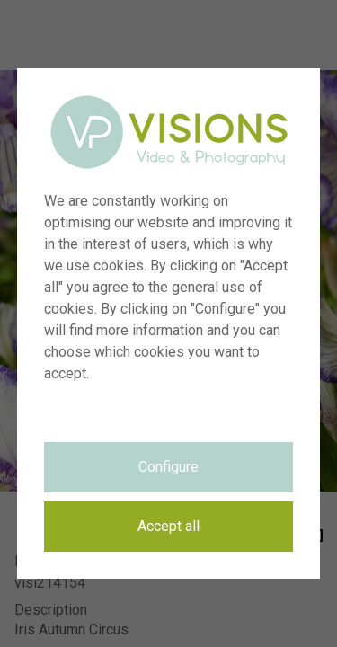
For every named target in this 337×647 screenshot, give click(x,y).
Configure (168, 466)
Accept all (168, 526)
